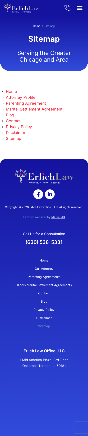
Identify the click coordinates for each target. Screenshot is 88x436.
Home (36, 26)
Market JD (58, 217)
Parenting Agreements (44, 277)
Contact (13, 121)
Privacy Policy (19, 126)
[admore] (67, 7)
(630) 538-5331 (44, 242)
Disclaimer (15, 132)
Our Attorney (44, 269)
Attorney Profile (20, 97)
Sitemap (13, 138)
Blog (10, 115)
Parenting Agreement (26, 103)
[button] (79, 8)
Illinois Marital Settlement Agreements (44, 285)
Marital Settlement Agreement (34, 109)
